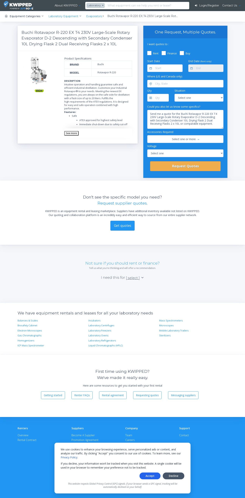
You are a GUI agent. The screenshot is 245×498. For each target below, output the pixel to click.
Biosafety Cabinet (27, 325)
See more (71, 133)
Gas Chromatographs (30, 335)
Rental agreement (113, 395)
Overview (23, 435)
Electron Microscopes (30, 330)
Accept (150, 476)
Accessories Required (160, 132)
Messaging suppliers (183, 395)
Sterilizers (165, 335)
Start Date (153, 61)
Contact (184, 435)
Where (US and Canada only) (164, 76)
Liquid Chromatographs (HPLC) (105, 345)
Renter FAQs (82, 395)
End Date (199, 61)
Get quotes (122, 225)
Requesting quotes (147, 395)
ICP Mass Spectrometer (31, 345)
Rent (156, 53)
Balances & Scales (28, 320)
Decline (173, 476)
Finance (172, 53)
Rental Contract (27, 440)
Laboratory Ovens (98, 335)
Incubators (94, 320)
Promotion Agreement (84, 440)
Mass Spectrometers (171, 320)
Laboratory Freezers (99, 330)
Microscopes (166, 325)
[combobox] (88, 6)
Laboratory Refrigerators (102, 340)
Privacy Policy (69, 457)
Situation (179, 90)
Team (128, 435)
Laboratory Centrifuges (101, 325)
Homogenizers (26, 340)
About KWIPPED (58, 5)
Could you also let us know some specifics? (173, 106)
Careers (130, 440)
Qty (149, 90)
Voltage (152, 146)
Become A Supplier (83, 435)
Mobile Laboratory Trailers (174, 330)
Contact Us (230, 5)
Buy (187, 53)
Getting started (53, 395)
